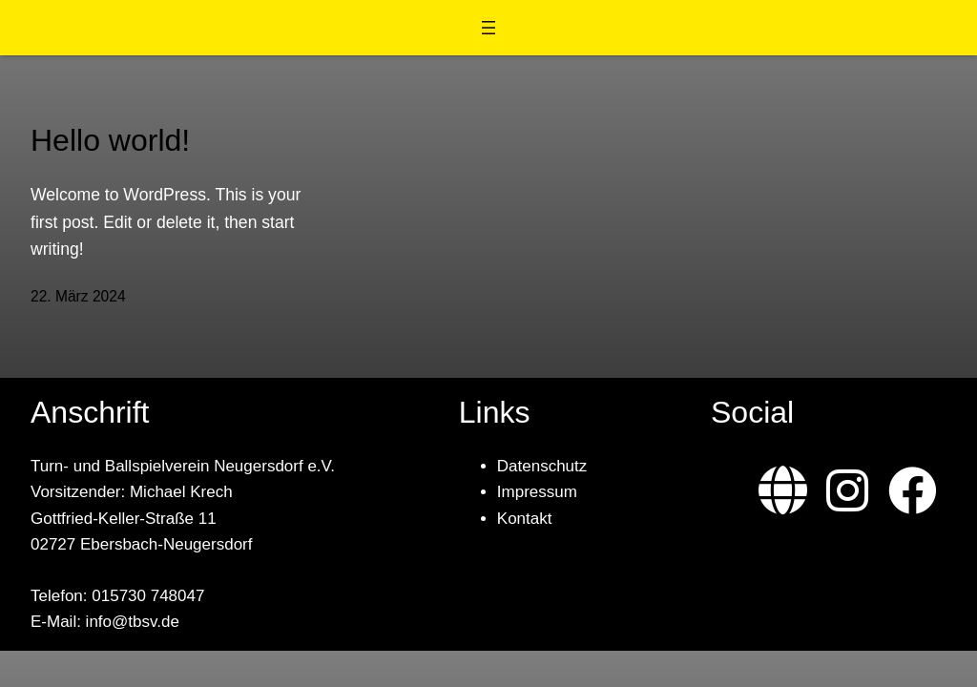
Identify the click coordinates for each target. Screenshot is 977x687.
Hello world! (110, 140)
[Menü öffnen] (488, 27)
